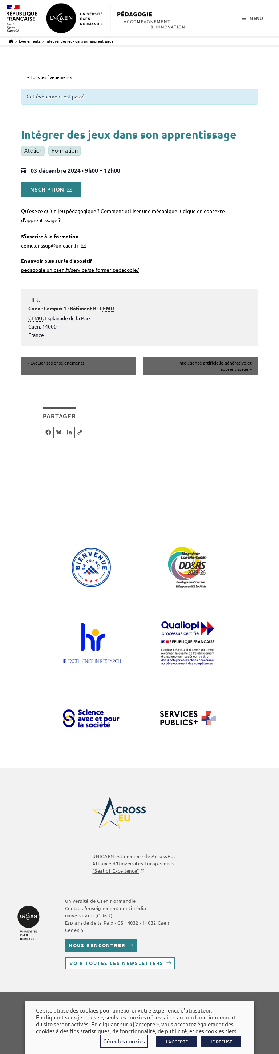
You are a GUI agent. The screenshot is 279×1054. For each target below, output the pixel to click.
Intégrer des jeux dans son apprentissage (80, 41)
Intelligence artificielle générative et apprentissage (215, 366)
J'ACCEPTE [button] (176, 1041)
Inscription (46, 190)
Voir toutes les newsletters (116, 963)
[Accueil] (11, 41)
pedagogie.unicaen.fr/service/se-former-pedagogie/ (80, 269)
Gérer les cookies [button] (124, 1041)
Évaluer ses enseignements (55, 363)
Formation (65, 151)
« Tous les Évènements (49, 77)
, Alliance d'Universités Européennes (133, 863)
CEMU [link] (107, 308)
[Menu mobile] (252, 18)
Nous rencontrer (97, 945)
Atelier (32, 151)
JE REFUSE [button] (221, 1041)
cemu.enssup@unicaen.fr (49, 245)
